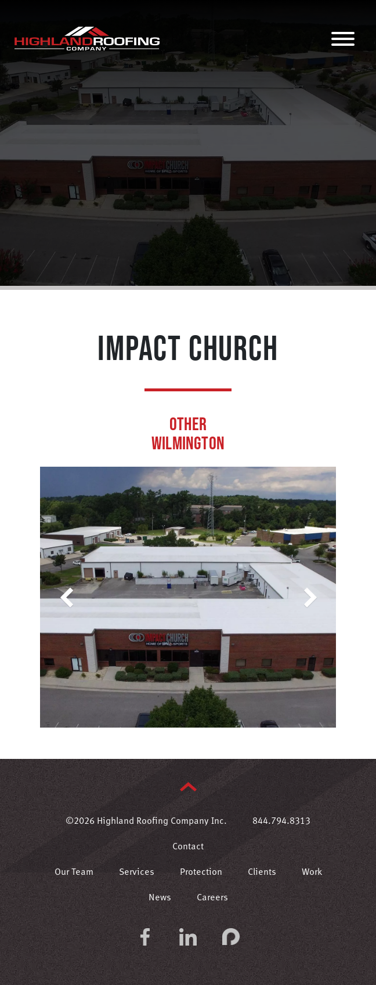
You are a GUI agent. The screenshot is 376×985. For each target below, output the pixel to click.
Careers (212, 898)
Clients (262, 872)
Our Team (74, 872)
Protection (201, 872)
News (160, 898)
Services (136, 872)
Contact (188, 847)
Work (312, 872)
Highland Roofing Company (87, 38)
